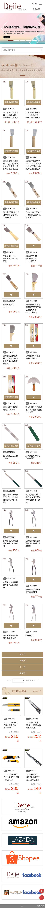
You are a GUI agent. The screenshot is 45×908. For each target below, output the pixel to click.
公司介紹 (8, 9)
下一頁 (22, 667)
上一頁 (22, 661)
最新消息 (22, 9)
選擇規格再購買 (11, 102)
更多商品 (37, 691)
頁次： (9, 680)
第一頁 (22, 654)
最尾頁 (22, 673)
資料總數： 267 (32, 680)
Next (40, 28)
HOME (12, 5)
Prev (4, 28)
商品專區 (36, 9)
